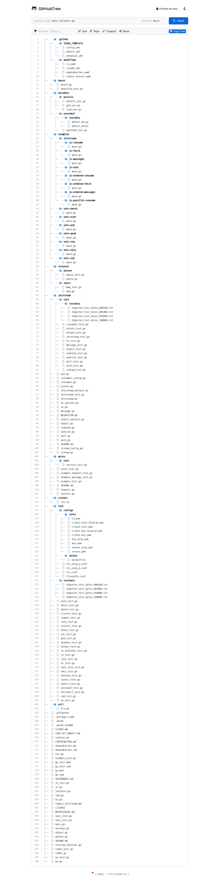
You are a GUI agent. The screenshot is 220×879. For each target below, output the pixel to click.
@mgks (101, 874)
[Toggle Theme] (184, 8)
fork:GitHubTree (117, 874)
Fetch (178, 20)
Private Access (167, 8)
